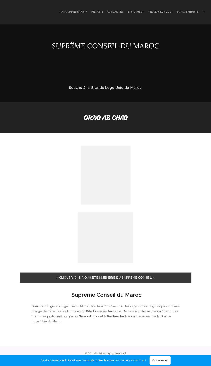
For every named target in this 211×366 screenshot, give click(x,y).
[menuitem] (166, 12)
